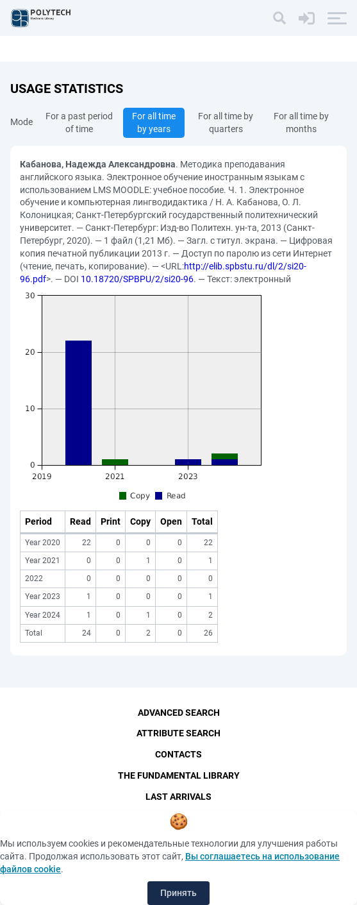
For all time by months (301, 122)
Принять (178, 893)
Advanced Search (179, 712)
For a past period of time (79, 122)
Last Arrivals (178, 796)
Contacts (178, 754)
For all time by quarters (225, 122)
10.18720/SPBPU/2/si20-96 (137, 279)
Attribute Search (178, 733)
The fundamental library (179, 775)
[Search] (279, 18)
